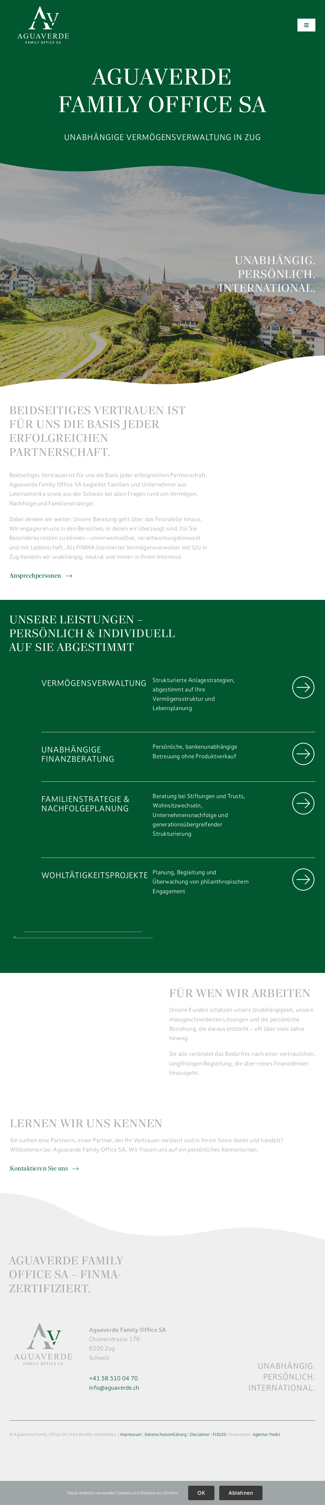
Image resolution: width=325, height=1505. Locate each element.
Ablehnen (241, 1493)
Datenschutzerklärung (166, 1434)
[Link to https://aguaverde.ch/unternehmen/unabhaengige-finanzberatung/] (303, 754)
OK (201, 1493)
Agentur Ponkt (266, 1434)
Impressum (130, 1434)
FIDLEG (220, 1434)
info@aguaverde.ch (114, 1387)
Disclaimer (200, 1434)
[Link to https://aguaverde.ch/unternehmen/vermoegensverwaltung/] (303, 687)
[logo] (43, 9)
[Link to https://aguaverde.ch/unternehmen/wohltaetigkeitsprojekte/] (303, 880)
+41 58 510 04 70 (113, 1378)
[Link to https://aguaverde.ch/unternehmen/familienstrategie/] (303, 803)
